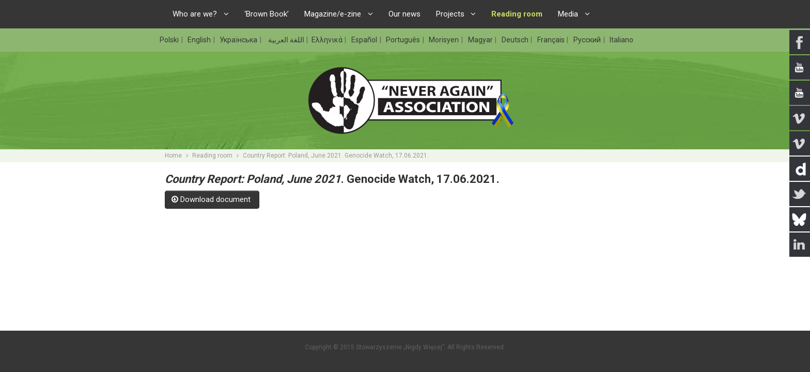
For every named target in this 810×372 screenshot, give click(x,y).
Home (173, 155)
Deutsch (516, 40)
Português (404, 40)
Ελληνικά (327, 40)
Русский (587, 40)
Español (365, 40)
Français (551, 40)
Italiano (621, 40)
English (200, 40)
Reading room (212, 155)
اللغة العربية (285, 40)
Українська (239, 40)
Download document (212, 199)
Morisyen (444, 40)
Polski (170, 40)
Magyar (481, 40)
